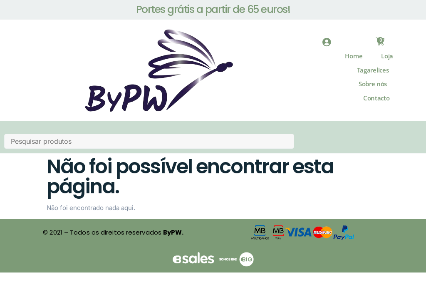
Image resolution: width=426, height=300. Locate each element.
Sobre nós (373, 89)
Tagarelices (373, 75)
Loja (387, 61)
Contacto (376, 103)
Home (353, 61)
